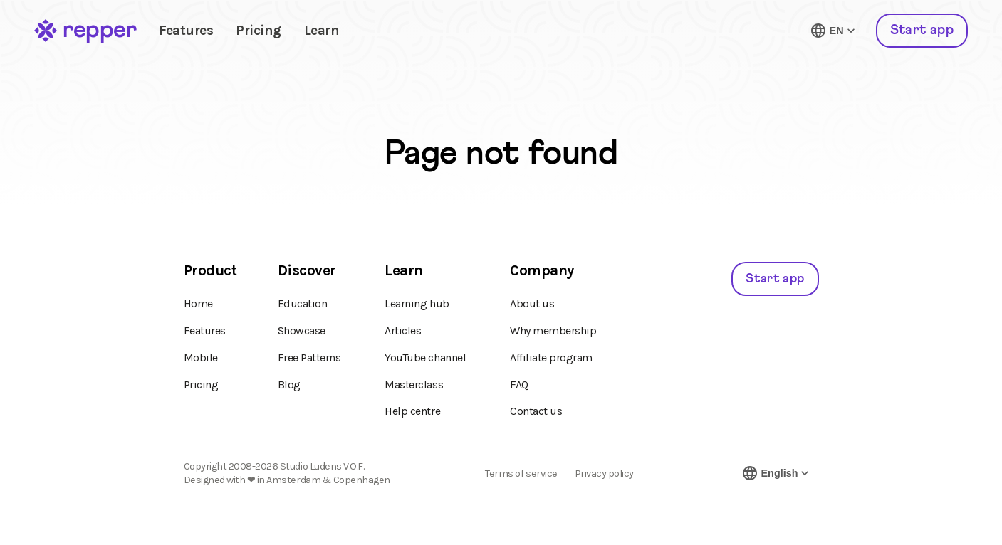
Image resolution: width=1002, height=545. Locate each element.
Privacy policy (604, 473)
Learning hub (417, 303)
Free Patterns (309, 357)
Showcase (301, 330)
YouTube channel (425, 357)
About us (532, 303)
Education (303, 303)
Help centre (412, 411)
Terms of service (521, 473)
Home (198, 303)
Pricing (258, 30)
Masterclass (414, 384)
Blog (289, 384)
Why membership (553, 330)
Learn (322, 30)
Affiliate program (551, 357)
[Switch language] (834, 31)
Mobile (201, 357)
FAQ (519, 384)
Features (186, 30)
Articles (403, 330)
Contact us (536, 411)
